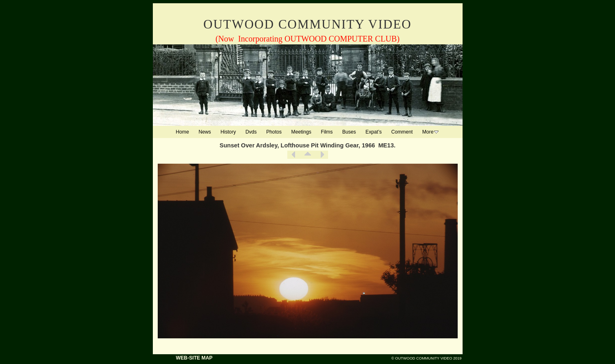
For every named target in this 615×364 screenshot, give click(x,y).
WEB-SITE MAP (194, 358)
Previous (293, 155)
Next (322, 155)
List (308, 155)
